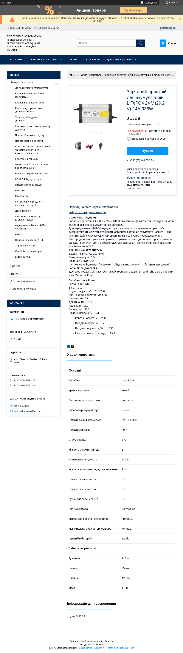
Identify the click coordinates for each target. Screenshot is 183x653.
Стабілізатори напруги (28, 251)
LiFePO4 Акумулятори (28, 179)
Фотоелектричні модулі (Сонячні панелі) (29, 218)
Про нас (73, 59)
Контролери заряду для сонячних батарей (29, 203)
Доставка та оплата (122, 59)
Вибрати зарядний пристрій (87, 212)
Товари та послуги (43, 59)
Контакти (93, 59)
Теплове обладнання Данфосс (27, 119)
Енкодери (20, 190)
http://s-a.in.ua (21, 405)
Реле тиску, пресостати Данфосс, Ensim (28, 110)
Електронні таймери (26, 159)
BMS (18, 234)
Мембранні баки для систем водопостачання (31, 166)
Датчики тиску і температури (32, 87)
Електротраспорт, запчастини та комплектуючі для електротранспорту (32, 150)
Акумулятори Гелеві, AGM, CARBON (30, 227)
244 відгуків (151, 2)
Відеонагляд (22, 256)
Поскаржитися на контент (90, 648)
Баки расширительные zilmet (32, 173)
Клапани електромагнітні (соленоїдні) (29, 95)
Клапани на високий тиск (29, 102)
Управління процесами (28, 184)
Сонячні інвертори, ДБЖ (29, 240)
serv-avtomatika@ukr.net (27, 411)
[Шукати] (140, 43)
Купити (147, 151)
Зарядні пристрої (90, 74)
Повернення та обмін (26, 69)
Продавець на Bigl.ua (91, 644)
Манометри (21, 196)
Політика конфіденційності (120, 648)
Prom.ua (109, 641)
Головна (16, 59)
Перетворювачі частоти (29, 140)
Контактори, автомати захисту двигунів (32, 128)
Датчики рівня (23, 210)
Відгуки (14, 273)
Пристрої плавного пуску (29, 135)
